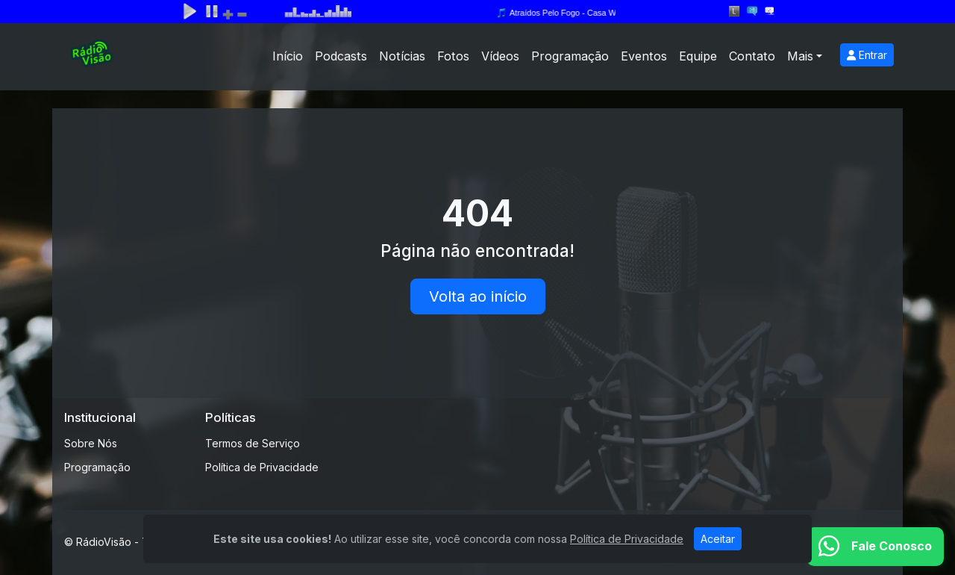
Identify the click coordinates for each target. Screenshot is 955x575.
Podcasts (341, 56)
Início (287, 56)
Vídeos (500, 56)
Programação (570, 56)
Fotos (453, 56)
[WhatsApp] (875, 546)
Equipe (698, 56)
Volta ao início (478, 296)
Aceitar (718, 538)
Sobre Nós (90, 443)
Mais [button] (800, 56)
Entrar (867, 55)
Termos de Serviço (252, 443)
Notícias (402, 56)
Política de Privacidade (262, 467)
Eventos (644, 56)
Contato (752, 56)
